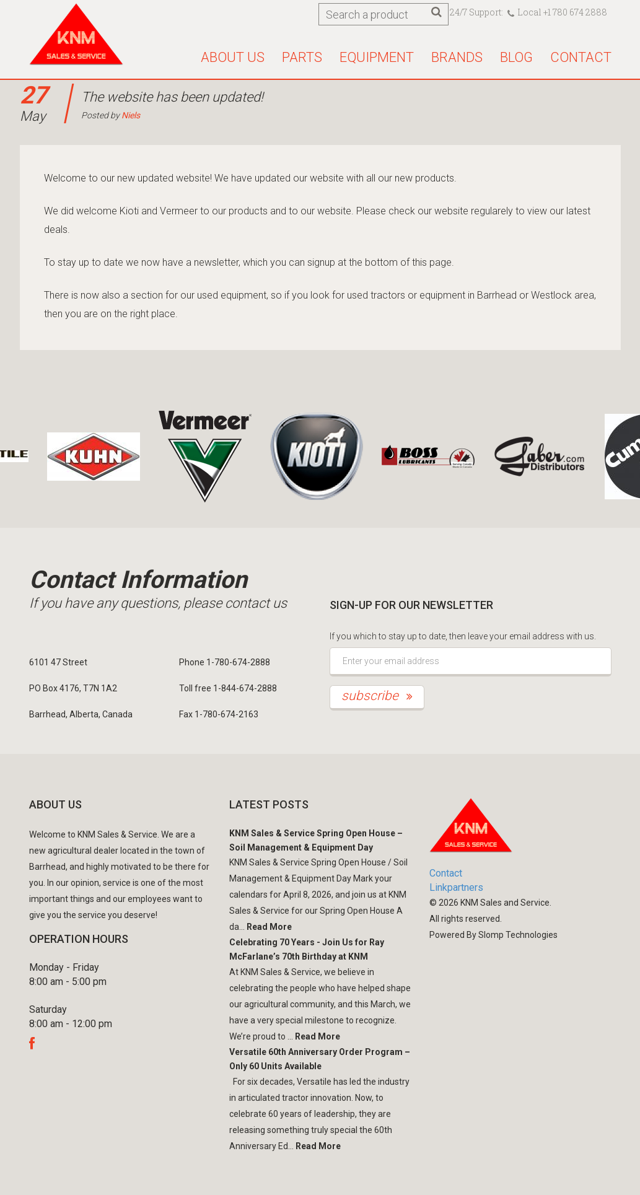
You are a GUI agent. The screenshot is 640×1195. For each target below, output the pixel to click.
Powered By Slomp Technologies (493, 935)
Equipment (377, 57)
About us (233, 57)
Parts (302, 57)
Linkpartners (456, 887)
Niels (130, 115)
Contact (581, 57)
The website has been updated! (172, 97)
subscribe (377, 695)
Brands (457, 57)
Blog (516, 57)
